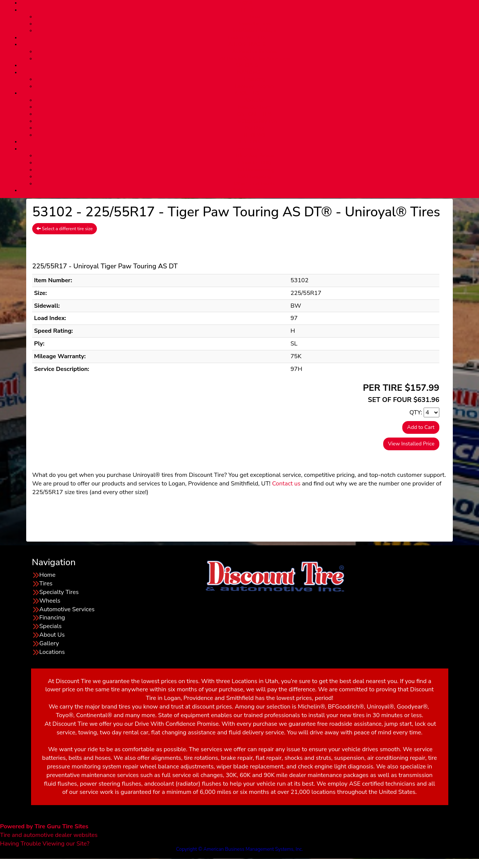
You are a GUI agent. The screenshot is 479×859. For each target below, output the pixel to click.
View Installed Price (411, 443)
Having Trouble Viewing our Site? (44, 844)
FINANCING (247, 72)
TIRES (246, 10)
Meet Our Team (254, 107)
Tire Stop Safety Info (254, 121)
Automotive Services (254, 51)
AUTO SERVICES (247, 44)
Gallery (49, 643)
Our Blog (255, 128)
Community (247, 149)
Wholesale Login (246, 190)
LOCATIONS (247, 141)
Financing (254, 79)
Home (47, 575)
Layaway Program (254, 86)
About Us (254, 100)
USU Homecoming (254, 170)
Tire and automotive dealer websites (49, 830)
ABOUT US (247, 93)
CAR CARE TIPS (254, 114)
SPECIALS (247, 65)
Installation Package (254, 30)
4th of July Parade (254, 155)
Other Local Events (254, 183)
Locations (52, 652)
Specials (50, 626)
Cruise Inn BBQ (254, 162)
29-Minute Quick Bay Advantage (254, 58)
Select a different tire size (64, 229)
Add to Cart (420, 427)
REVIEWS (254, 135)
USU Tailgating (254, 176)
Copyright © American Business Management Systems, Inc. (239, 849)
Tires (254, 16)
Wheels (49, 601)
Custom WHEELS (247, 37)
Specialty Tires (254, 24)
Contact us (286, 483)
